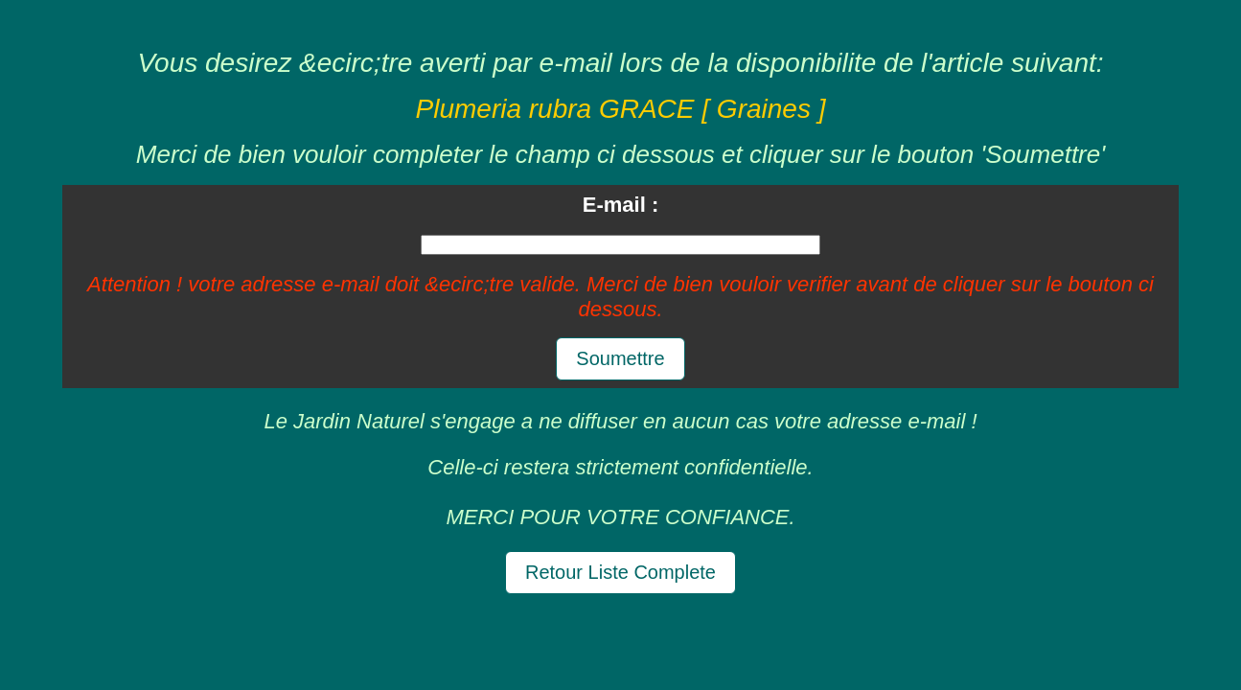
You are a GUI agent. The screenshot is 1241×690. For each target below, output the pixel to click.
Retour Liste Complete (620, 572)
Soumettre (620, 358)
